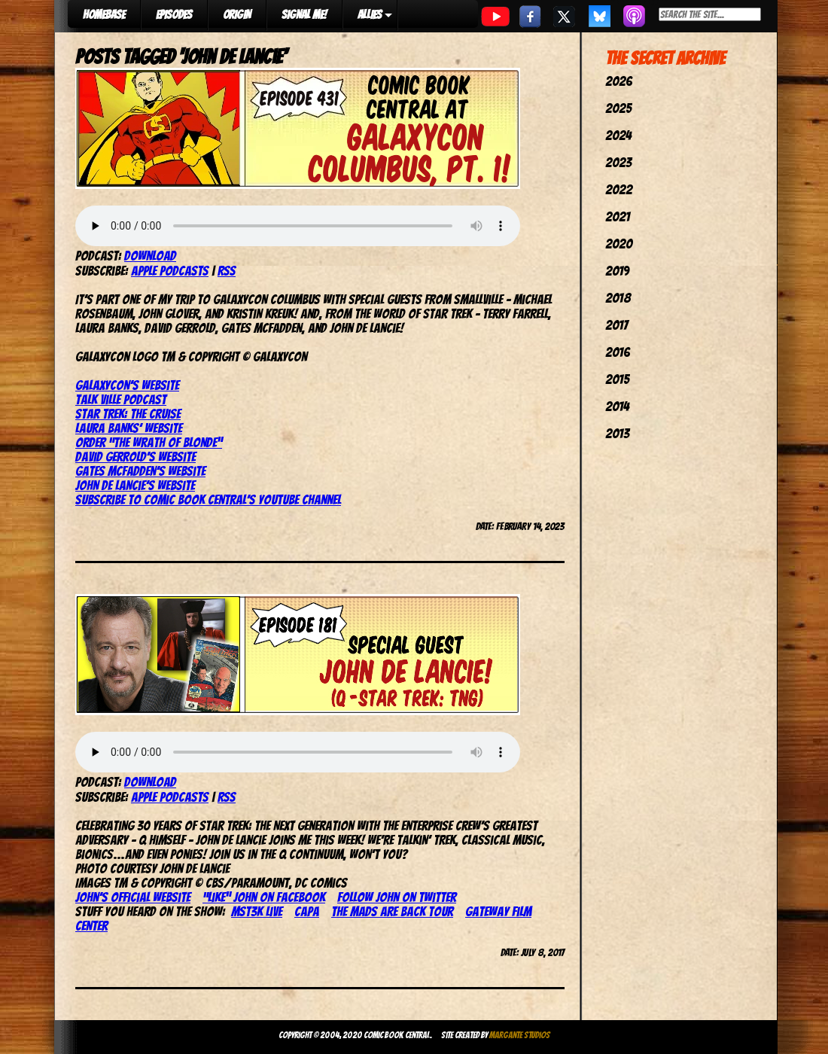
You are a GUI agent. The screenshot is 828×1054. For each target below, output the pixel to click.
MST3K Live (256, 911)
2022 (618, 189)
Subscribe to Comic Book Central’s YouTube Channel (208, 499)
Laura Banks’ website (128, 428)
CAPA (306, 911)
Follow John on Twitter (396, 897)
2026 (618, 81)
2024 (618, 135)
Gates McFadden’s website (140, 471)
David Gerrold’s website (135, 456)
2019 (617, 271)
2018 (618, 298)
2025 (618, 108)
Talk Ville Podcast (120, 399)
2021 (617, 216)
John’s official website (132, 897)
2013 (617, 433)
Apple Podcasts (170, 271)
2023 (618, 162)
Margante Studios (519, 1035)
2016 (617, 352)
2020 (618, 243)
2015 (617, 379)
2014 (617, 406)
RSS (227, 271)
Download (150, 255)
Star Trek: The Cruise (128, 414)
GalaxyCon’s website (127, 385)
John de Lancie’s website (135, 485)
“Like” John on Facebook (263, 897)
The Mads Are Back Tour (392, 911)
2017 (616, 325)
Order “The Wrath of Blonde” (148, 442)
